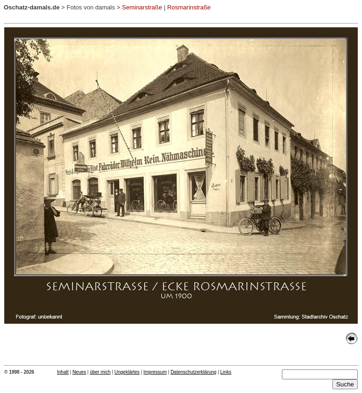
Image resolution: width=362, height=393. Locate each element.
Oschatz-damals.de (32, 7)
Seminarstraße (142, 7)
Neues (79, 372)
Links (225, 372)
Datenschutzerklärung (193, 372)
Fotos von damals (90, 7)
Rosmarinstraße (189, 7)
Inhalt (62, 372)
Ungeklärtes (127, 372)
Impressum (154, 372)
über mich (100, 372)
